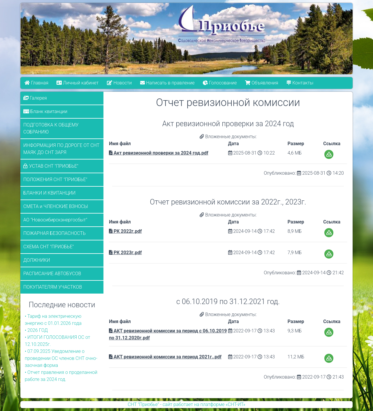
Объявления (261, 83)
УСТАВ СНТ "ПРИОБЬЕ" (53, 166)
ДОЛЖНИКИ (36, 260)
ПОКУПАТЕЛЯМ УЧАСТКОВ (52, 287)
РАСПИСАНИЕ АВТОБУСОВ (52, 273)
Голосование (220, 83)
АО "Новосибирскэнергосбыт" (55, 220)
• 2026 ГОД (36, 330)
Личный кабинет (78, 83)
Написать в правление (167, 83)
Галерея (35, 98)
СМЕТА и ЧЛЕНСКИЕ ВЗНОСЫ (55, 206)
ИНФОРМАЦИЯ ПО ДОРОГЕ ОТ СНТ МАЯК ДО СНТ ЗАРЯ (61, 149)
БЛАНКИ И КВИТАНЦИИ (49, 193)
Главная (36, 83)
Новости (119, 83)
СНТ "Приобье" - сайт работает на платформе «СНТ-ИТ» (186, 404)
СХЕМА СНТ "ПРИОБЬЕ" (48, 246)
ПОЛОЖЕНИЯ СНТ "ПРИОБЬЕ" (55, 179)
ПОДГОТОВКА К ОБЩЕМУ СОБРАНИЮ (51, 128)
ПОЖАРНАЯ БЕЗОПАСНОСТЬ (54, 233)
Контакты (299, 83)
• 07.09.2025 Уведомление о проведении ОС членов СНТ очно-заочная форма (61, 358)
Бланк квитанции (45, 111)
